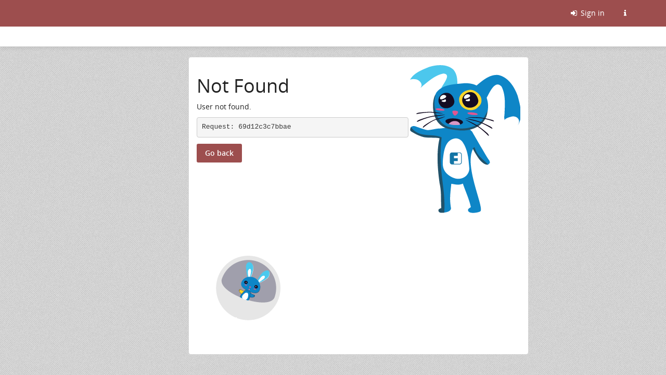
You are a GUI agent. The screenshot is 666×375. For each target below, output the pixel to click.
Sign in (587, 13)
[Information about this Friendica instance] (624, 13)
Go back (219, 153)
